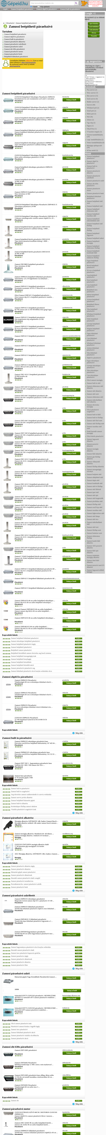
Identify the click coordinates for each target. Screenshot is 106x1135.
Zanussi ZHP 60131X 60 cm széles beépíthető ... (31, 627)
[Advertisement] (40, 16)
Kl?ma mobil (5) (92, 150)
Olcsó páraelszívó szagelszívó (93, 410)
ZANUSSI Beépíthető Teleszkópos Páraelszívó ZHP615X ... (35, 107)
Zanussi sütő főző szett (94, 420)
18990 (17, 989)
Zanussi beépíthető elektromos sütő (93, 210)
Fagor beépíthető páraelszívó (92, 261)
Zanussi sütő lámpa (93, 516)
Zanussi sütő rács (92, 519)
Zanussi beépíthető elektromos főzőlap (93, 247)
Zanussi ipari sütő (93, 492)
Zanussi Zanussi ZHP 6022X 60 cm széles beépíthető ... (34, 609)
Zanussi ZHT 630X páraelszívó (26, 1050)
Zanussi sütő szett (93, 394)
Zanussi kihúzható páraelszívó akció (23, 1032)
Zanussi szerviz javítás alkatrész (21, 797)
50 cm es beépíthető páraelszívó (93, 271)
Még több (79, 733)
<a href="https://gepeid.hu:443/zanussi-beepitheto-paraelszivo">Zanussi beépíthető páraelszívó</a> (95, 79)
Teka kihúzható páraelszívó (92, 354)
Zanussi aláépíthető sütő (95, 477)
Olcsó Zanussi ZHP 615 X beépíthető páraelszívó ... (33, 295)
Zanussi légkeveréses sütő (95, 513)
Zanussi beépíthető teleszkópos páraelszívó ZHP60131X (34, 143)
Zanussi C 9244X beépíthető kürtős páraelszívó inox (33, 556)
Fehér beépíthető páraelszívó (92, 320)
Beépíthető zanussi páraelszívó (21, 650)
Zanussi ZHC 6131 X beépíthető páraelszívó (30, 374)
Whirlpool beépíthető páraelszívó (94, 315)
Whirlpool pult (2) (93, 108)
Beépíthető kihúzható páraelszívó (16, 56)
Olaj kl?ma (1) (92, 129)
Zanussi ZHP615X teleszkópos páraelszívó (30, 899)
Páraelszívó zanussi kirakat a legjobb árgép (25, 1026)
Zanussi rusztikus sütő (94, 510)
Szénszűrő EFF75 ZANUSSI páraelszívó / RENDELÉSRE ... (36, 1008)
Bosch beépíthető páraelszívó (92, 266)
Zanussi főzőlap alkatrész (95, 466)
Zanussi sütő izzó (92, 527)
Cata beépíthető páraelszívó (92, 286)
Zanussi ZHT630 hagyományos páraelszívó (30, 932)
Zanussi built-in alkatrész (19, 803)
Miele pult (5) (91, 114)
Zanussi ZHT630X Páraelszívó (25, 1063)
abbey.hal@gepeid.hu (28, 62)
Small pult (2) (91, 111)
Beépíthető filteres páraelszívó (93, 305)
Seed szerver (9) (92, 99)
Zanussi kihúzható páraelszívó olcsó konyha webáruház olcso (31, 671)
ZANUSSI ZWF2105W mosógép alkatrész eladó (32, 844)
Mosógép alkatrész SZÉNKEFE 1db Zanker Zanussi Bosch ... (36, 821)
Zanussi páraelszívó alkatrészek (21, 875)
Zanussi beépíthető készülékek (21, 662)
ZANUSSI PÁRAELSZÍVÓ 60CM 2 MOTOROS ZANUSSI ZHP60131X (36, 1113)
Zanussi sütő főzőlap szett (95, 423)
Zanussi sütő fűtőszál (94, 489)
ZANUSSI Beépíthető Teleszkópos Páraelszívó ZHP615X (35, 97)
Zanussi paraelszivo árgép (19, 956)
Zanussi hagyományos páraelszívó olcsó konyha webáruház (31, 947)
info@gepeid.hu (14, 66)
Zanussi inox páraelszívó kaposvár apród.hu (25, 953)
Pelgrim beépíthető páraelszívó (93, 329)
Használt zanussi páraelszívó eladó (22, 950)
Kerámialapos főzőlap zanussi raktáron (24, 806)
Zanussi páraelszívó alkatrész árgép (23, 866)
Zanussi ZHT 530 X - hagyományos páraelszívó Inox (33, 763)
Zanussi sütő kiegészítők (95, 498)
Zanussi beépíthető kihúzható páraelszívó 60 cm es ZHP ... (35, 130)
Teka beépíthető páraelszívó (92, 310)
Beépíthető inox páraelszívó (92, 291)
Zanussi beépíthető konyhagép (21, 659)
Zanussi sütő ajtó (92, 495)
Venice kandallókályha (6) (95, 142)
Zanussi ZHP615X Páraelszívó (25, 680)
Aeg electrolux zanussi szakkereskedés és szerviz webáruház (31, 794)
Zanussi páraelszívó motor (13, 51)
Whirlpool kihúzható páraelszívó (94, 344)
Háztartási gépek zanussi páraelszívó (23, 872)
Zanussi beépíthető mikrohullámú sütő (93, 220)
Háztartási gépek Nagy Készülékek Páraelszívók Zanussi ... (35, 977)
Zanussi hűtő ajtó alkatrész (92, 551)
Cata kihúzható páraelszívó (92, 339)
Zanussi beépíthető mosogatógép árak (23, 656)
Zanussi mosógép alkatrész (93, 450)
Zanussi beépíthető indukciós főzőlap (93, 257)
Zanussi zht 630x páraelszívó (14, 49)
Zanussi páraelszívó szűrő (13, 47)
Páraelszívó (10, 23)
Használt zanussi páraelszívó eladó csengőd (25, 878)
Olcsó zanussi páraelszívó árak (21, 1023)
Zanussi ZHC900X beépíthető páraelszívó (29, 264)
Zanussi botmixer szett (94, 533)
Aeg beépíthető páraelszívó (92, 276)
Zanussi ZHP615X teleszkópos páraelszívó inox (31, 741)
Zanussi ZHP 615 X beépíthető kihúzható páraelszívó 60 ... (35, 569)
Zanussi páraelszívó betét (13, 54)
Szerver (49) (91, 105)
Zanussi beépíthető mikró (95, 238)
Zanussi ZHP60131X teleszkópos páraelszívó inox (32, 752)
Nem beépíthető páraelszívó (92, 281)
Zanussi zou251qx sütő (94, 507)
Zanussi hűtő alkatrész (94, 454)
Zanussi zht (15, 1100)
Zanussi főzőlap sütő (94, 504)
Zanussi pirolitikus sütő (94, 501)
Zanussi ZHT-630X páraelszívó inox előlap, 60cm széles (34, 1075)
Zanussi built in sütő (93, 383)
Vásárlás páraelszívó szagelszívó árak (23, 809)
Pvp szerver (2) (92, 90)
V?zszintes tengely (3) (94, 132)
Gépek (5, 9)
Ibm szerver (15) (92, 96)
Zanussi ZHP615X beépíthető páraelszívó (29, 192)
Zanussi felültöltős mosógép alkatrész (93, 556)
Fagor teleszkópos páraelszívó (93, 361)
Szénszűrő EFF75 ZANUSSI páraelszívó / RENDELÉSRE (35, 995)
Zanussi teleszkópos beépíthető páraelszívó (25, 641)
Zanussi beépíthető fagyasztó (93, 234)
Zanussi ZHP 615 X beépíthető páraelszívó (30, 286)
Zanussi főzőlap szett (94, 530)
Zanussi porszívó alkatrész (92, 445)
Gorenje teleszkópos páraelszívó (93, 366)
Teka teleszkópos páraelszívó (92, 371)
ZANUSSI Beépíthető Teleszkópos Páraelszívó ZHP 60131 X (36, 204)
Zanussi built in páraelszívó (70, 9)
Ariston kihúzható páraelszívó (93, 349)
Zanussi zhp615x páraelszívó (46, 9)
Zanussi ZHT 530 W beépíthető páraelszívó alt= (32, 433)
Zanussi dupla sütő (93, 480)
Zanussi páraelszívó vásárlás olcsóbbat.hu (25, 1035)
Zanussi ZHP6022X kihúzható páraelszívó (30, 1131)
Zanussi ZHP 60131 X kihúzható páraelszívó (30, 919)
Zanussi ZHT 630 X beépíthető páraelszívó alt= (31, 396)
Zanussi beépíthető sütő (95, 206)
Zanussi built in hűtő (94, 414)
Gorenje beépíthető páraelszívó (93, 325)
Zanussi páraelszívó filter (19, 965)
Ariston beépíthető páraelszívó (93, 300)
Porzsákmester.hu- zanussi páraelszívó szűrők (26, 884)
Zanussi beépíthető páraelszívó (22, 9)
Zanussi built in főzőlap (95, 417)
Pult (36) (90, 117)
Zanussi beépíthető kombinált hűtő (93, 252)
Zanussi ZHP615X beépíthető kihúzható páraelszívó (33, 277)
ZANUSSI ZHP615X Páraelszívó (26, 718)
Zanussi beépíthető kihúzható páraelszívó (24, 638)
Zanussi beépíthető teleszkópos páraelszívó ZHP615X (33, 118)
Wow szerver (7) (92, 93)
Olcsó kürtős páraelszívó (95, 436)
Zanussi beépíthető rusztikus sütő (93, 215)
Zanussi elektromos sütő (95, 397)
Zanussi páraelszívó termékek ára (22, 881)
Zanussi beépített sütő (94, 474)
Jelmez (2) (90, 120)
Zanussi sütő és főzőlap (94, 486)
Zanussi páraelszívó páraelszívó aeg (23, 668)
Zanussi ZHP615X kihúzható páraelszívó (29, 907)
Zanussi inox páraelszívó (23, 776)
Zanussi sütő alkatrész (94, 391)
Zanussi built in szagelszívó (20, 791)
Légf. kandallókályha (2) (95, 139)
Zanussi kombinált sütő (94, 483)
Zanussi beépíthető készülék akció (22, 665)
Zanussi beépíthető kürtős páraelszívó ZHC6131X (32, 227)
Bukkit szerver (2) (93, 102)
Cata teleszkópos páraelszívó (92, 376)
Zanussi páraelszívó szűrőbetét (15, 44)
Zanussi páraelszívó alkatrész (14, 42)
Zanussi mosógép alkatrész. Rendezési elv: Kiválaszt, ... (34, 834)
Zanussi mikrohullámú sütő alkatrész (94, 401)
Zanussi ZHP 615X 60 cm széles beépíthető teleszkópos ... (35, 600)
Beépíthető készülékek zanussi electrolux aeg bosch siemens (31, 653)
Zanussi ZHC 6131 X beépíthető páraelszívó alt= (32, 459)
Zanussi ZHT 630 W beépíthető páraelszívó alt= (32, 387)
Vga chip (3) (91, 123)
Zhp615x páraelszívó (94, 358)
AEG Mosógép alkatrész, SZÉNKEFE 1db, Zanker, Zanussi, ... (37, 854)
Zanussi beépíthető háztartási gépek (23, 800)
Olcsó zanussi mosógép (94, 380)
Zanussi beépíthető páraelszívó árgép (23, 644)
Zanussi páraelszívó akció (19, 1038)
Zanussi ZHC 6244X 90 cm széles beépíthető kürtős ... (34, 1123)
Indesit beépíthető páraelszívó (93, 295)
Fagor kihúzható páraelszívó (92, 334)
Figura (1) (90, 126)
